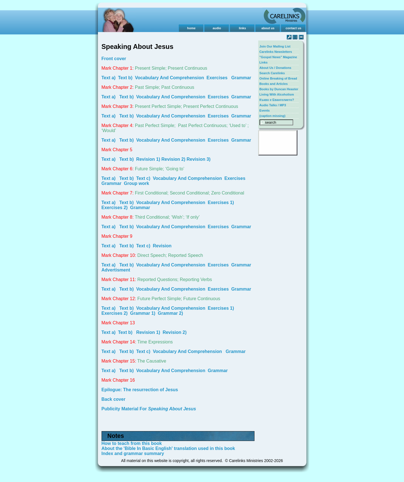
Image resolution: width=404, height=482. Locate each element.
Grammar (241, 77)
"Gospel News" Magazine (278, 57)
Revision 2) (173, 159)
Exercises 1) (221, 202)
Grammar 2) (170, 313)
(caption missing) (273, 115)
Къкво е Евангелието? (277, 99)
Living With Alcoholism (277, 94)
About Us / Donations (275, 67)
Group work (136, 183)
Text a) (109, 77)
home (191, 28)
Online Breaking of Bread (278, 78)
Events (265, 110)
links (242, 28)
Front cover (114, 58)
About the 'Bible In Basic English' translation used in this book (168, 448)
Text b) (125, 77)
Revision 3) (198, 159)
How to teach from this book (132, 443)
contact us (293, 28)
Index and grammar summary (133, 453)
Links (264, 62)
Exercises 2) (115, 207)
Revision (162, 245)
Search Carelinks (272, 73)
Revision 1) (148, 159)
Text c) (143, 178)
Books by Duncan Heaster (279, 89)
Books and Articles (274, 83)
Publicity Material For (149, 408)
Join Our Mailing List (275, 46)
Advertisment (116, 270)
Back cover (113, 399)
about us (268, 28)
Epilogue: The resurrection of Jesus (140, 389)
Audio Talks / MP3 (273, 105)
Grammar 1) (142, 313)
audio (217, 28)
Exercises (217, 77)
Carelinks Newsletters (276, 51)
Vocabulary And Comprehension (169, 77)
